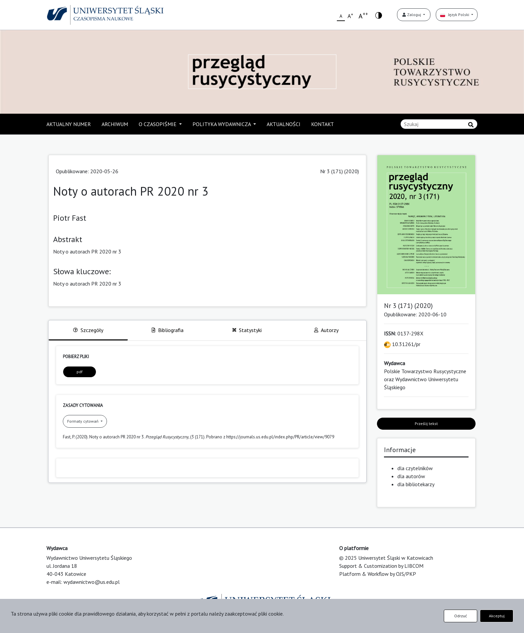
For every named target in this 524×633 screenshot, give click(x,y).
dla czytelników (415, 468)
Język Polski (455, 14)
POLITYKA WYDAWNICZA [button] (222, 124)
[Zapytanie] (439, 124)
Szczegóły (88, 330)
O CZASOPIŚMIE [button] (158, 124)
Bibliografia (167, 330)
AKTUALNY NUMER (68, 124)
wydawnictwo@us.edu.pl (91, 581)
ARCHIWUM (115, 124)
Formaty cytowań (83, 421)
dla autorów (411, 476)
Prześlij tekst (426, 423)
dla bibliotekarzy (415, 484)
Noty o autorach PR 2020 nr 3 (87, 283)
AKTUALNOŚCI (283, 124)
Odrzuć (460, 615)
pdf (80, 371)
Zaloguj (412, 14)
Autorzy (326, 330)
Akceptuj (497, 615)
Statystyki (247, 330)
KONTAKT (322, 124)
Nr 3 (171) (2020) (339, 171)
